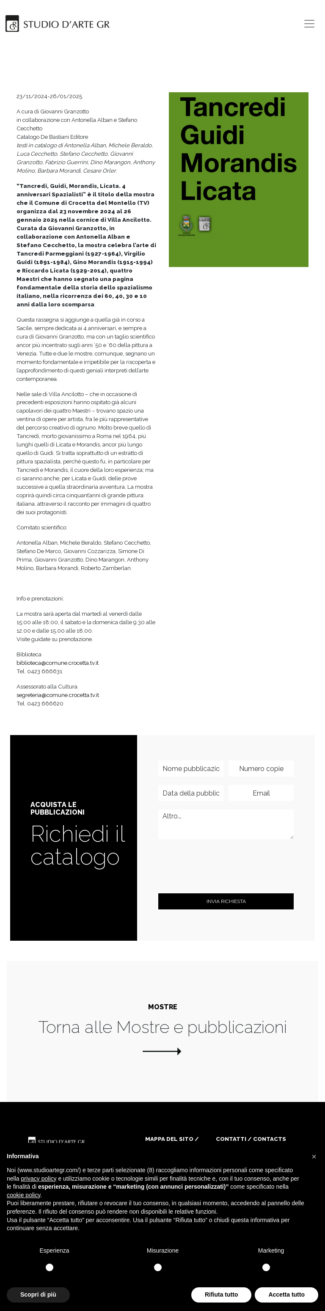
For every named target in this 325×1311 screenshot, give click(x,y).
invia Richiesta (226, 901)
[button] (314, 1156)
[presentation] (222, 879)
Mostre (162, 1007)
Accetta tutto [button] (286, 1294)
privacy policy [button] (38, 1178)
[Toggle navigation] (309, 24)
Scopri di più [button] (38, 1294)
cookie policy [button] (23, 1195)
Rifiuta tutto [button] (221, 1294)
